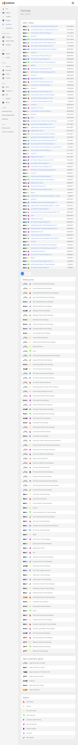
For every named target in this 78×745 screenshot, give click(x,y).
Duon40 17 (34, 52)
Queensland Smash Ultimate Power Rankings (40, 293)
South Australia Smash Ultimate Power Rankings (41, 355)
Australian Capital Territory (32, 720)
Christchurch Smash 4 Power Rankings (39, 584)
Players (6, 13)
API (5, 95)
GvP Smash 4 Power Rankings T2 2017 (41, 189)
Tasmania (27, 733)
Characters (7, 28)
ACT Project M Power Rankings (36, 633)
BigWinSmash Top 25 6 (37, 108)
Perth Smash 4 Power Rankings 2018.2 (42, 68)
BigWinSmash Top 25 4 (37, 157)
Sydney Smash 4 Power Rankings (37, 543)
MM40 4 (33, 192)
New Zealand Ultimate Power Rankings (39, 297)
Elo (5, 9)
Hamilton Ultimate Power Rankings (37, 405)
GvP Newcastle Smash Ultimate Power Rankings (41, 445)
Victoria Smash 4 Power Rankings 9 (41, 235)
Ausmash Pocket (7, 111)
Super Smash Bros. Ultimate (34, 663)
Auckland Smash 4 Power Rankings (38, 593)
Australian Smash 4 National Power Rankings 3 (44, 121)
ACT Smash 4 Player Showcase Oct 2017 (42, 160)
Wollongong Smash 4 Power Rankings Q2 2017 (44, 225)
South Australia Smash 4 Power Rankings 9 (43, 95)
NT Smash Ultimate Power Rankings (38, 472)
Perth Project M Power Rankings (37, 418)
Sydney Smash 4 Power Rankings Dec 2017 (43, 127)
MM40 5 (33, 65)
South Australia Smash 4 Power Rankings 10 (43, 62)
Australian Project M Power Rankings (38, 409)
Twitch (6, 58)
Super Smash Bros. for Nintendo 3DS (36, 672)
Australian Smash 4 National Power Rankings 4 (44, 49)
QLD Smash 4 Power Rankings (36, 521)
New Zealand (28, 737)
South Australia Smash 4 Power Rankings (39, 512)
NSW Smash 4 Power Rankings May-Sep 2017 (43, 170)
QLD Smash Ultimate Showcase (37, 382)
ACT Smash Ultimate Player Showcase (38, 378)
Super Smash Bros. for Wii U (34, 667)
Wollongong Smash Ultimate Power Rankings (40, 387)
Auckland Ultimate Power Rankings (38, 360)
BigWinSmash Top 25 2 (37, 218)
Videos (6, 54)
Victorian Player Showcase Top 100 (38, 391)
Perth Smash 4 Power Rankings (36, 539)
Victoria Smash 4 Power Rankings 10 (41, 176)
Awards (6, 78)
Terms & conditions (7, 132)
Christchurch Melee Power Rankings (38, 324)
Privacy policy (6, 128)
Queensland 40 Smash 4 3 (38, 186)
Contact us (7, 91)
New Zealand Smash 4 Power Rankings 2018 (43, 42)
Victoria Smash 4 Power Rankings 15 (41, 33)
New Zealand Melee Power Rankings (38, 302)
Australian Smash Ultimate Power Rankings (40, 481)
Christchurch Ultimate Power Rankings (39, 284)
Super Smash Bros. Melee (33, 685)
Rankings (6, 24)
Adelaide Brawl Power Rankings (37, 646)
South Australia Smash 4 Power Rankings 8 (43, 134)
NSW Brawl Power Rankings (35, 651)
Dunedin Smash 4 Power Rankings (37, 561)
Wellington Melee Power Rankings (37, 306)
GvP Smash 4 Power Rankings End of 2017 (43, 137)
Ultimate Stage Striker (8, 115)
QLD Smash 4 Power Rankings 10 (40, 163)
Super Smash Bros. (31, 690)
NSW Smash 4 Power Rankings (36, 575)
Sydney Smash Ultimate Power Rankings (39, 342)
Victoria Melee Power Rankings (36, 333)
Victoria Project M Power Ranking (37, 369)
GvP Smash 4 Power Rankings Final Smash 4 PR (44, 26)
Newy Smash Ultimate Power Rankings (39, 427)
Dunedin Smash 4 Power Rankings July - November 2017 (46, 147)
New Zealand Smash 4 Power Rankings (39, 517)
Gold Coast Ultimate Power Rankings (38, 463)
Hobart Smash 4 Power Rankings (37, 579)
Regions (6, 99)
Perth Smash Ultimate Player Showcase (39, 449)
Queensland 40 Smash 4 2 (38, 251)
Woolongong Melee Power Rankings (38, 364)
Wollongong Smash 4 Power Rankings (38, 588)
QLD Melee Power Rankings (35, 423)
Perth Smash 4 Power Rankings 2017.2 (42, 166)
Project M (29, 681)
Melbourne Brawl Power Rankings (37, 642)
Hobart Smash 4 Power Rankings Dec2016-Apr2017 (45, 238)
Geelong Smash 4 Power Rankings (37, 620)
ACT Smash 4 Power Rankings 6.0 (40, 59)
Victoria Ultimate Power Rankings (37, 288)
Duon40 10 (34, 199)
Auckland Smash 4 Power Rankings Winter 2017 (44, 228)
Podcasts (6, 70)
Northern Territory (29, 728)
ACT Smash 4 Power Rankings (36, 530)
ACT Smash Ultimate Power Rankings (38, 373)
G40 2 (32, 215)
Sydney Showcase (33, 346)
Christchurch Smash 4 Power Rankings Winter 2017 (45, 212)
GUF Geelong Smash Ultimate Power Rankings (41, 485)
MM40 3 (33, 258)
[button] (73, 3)
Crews (6, 74)
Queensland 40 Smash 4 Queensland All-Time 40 (44, 29)
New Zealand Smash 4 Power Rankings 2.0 (43, 144)
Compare (6, 37)
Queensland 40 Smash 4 (35, 499)
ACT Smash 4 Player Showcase (36, 570)
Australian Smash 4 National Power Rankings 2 (44, 245)
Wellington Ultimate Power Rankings (38, 315)
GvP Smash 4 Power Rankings (36, 494)
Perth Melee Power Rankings (36, 400)
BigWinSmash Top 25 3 (37, 183)
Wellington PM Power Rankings (36, 311)
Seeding (6, 45)
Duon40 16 (34, 75)
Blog (5, 87)
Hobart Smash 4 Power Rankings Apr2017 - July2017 (45, 205)
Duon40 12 (34, 153)
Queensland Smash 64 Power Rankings (39, 597)
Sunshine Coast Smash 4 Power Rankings (39, 624)
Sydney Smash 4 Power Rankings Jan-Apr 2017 (44, 248)
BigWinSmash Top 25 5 (37, 130)
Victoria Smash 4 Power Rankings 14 (41, 55)
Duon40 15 (34, 88)
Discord (6, 67)
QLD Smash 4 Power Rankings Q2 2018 (42, 82)
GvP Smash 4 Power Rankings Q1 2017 (42, 261)
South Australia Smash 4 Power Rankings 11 (43, 39)
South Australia (29, 715)
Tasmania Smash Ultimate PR (36, 467)
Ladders (6, 17)
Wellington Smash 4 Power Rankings (38, 557)
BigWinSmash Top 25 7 (37, 78)
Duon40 (30, 508)
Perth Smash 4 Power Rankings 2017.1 (42, 254)
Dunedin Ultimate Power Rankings (37, 490)
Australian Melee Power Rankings (37, 329)
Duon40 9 (33, 241)
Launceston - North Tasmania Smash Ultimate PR (42, 440)
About (6, 102)
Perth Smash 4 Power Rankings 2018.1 (42, 91)
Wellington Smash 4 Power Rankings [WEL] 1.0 (44, 202)
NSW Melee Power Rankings (36, 320)
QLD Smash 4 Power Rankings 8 (40, 267)
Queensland (28, 702)
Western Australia (30, 724)
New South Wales (29, 711)
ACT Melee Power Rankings (35, 436)
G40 (29, 552)
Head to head (8, 41)
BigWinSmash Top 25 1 (37, 231)
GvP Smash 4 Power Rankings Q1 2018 (42, 101)
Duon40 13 (34, 114)
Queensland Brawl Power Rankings (38, 637)
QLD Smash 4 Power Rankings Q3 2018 (42, 46)
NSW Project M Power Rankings (36, 566)
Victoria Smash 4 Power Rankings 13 (41, 85)
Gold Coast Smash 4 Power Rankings (38, 615)
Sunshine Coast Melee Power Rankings (39, 628)
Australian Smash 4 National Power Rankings (40, 526)
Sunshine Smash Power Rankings (37, 476)
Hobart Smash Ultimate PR (35, 458)
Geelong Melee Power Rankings (37, 606)
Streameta (5, 119)
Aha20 (29, 611)
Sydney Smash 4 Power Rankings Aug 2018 (43, 72)
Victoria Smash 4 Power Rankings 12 (41, 111)
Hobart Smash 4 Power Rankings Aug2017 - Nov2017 (45, 196)
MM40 (29, 534)
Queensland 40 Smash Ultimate (37, 431)
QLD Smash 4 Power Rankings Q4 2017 (42, 124)
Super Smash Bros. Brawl (33, 676)
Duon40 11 (34, 173)
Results (6, 21)
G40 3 (32, 117)
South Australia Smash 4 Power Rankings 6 (43, 264)
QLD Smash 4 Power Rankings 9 (40, 209)
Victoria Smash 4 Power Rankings (37, 503)
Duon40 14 (34, 104)
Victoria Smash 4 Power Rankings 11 (41, 150)
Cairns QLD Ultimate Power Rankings (38, 454)
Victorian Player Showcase (35, 337)
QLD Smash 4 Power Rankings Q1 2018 (42, 98)
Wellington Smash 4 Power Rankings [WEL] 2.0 (44, 140)
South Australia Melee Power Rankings (39, 414)
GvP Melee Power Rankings (35, 602)
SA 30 (29, 351)
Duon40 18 (34, 36)
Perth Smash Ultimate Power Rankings (38, 396)
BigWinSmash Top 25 (34, 548)
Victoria (27, 706)
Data (22, 14)
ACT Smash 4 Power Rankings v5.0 (40, 222)
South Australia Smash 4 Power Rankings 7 (43, 179)
